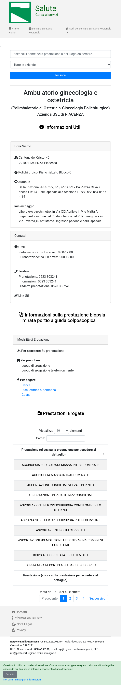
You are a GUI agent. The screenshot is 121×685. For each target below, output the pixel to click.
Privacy (19, 630)
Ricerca (60, 75)
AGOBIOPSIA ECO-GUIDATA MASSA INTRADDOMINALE (60, 465)
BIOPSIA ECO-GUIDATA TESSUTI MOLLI (60, 555)
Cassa (26, 395)
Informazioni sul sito (27, 618)
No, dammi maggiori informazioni (22, 679)
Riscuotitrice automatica (39, 390)
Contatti (19, 612)
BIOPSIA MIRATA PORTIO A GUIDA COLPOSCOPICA (60, 565)
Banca (26, 385)
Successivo (97, 598)
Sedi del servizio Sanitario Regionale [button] (88, 28)
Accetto (10, 674)
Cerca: (60, 438)
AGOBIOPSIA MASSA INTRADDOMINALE (60, 475)
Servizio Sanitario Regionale (40, 30)
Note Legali (22, 624)
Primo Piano (14, 30)
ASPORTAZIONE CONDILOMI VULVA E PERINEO (60, 485)
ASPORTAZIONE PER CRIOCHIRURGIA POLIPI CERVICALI (60, 520)
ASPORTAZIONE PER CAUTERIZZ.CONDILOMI (61, 495)
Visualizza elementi (60, 431)
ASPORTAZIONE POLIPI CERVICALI (60, 530)
